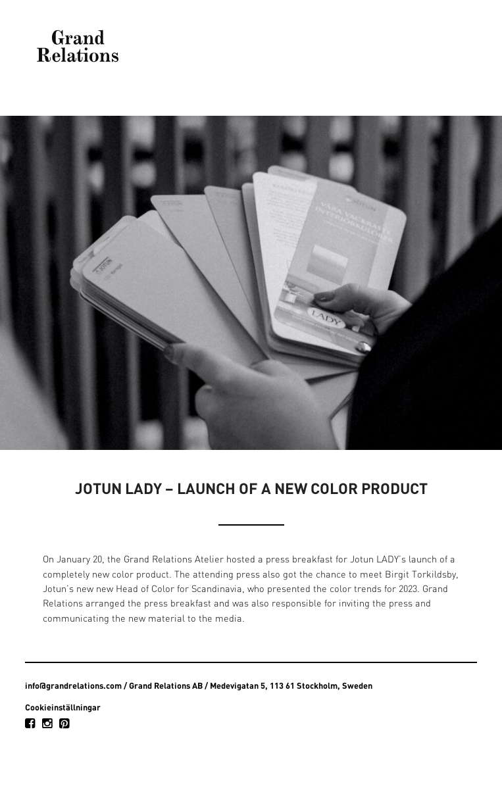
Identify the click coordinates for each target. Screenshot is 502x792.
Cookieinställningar (63, 707)
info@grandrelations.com (73, 685)
